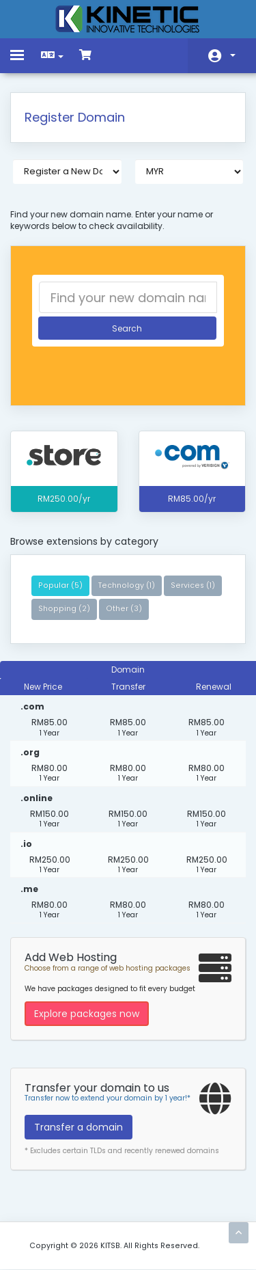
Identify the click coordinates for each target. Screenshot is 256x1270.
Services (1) (193, 585)
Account (233, 55)
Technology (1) (126, 585)
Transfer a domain (78, 1127)
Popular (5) (60, 585)
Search (127, 328)
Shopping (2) (64, 609)
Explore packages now (86, 1014)
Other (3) (124, 609)
